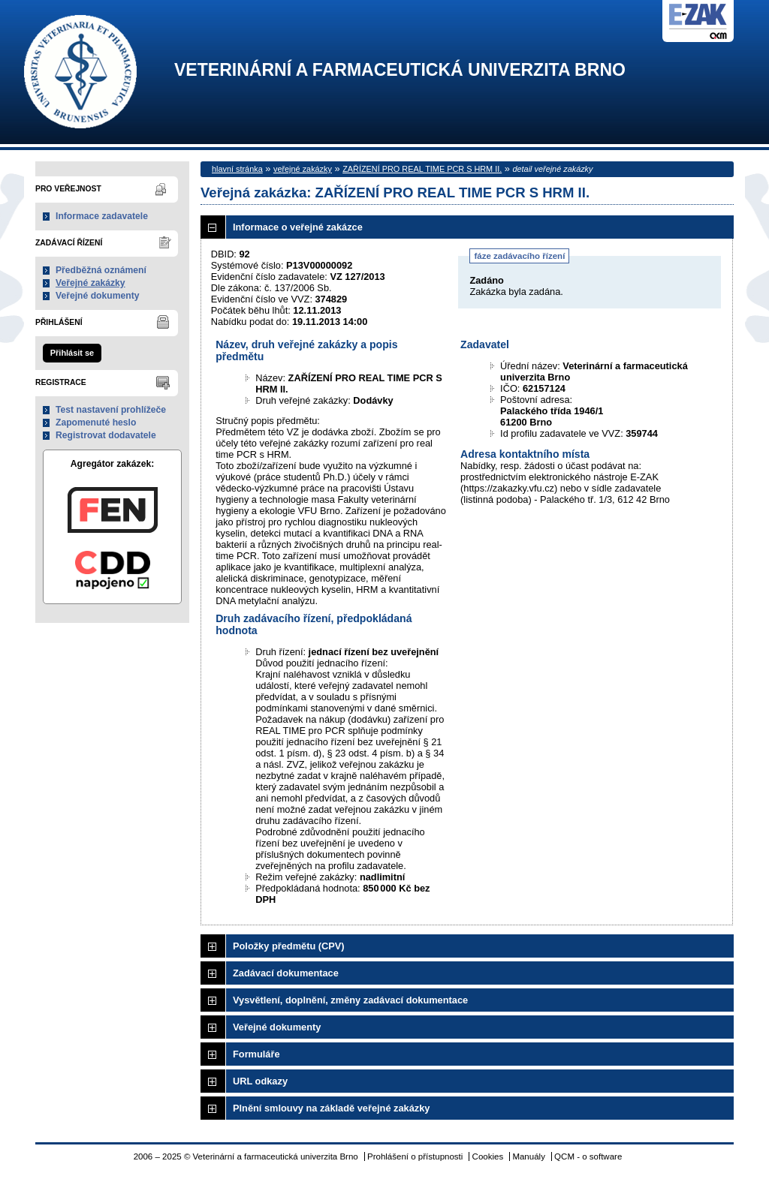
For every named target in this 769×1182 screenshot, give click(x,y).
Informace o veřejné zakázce (298, 227)
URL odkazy (260, 1081)
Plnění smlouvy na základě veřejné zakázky (331, 1108)
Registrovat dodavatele (106, 435)
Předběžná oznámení (101, 270)
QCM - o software (588, 1156)
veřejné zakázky (302, 168)
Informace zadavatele (102, 216)
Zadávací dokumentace (286, 973)
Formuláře (256, 1054)
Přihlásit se (72, 352)
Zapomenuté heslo (96, 422)
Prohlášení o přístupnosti (415, 1156)
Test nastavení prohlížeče (111, 410)
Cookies (488, 1156)
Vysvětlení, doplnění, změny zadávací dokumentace (350, 1000)
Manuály (528, 1156)
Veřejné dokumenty (97, 295)
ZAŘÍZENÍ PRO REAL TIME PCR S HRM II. (422, 168)
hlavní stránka (237, 168)
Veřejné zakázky (90, 283)
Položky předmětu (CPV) (289, 946)
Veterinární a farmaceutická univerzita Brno (400, 70)
